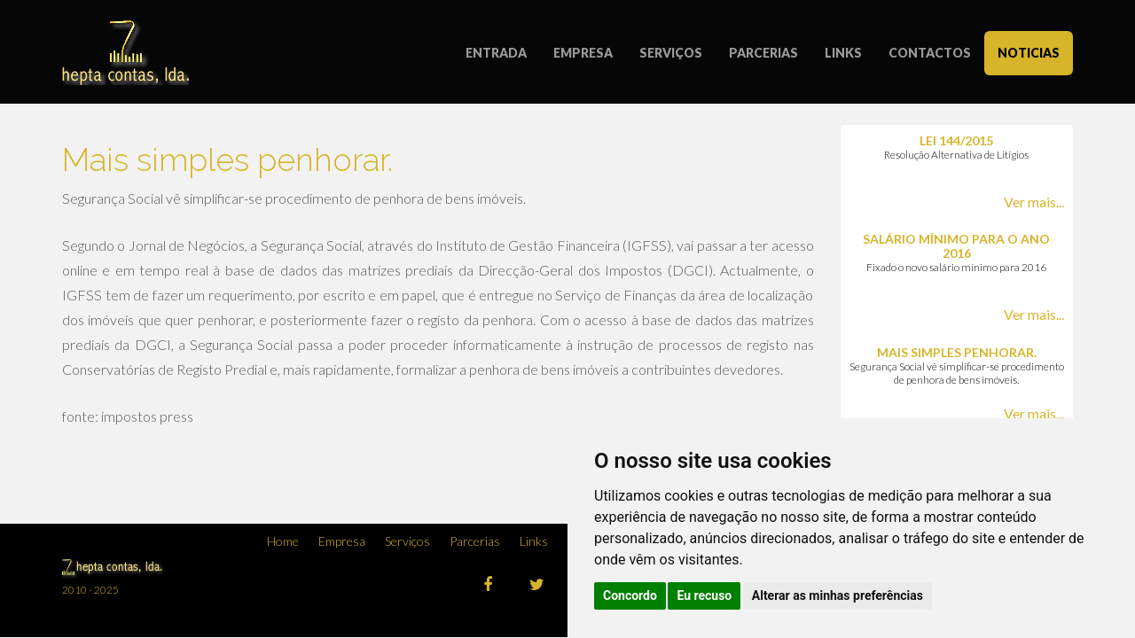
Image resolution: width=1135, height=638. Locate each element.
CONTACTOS (929, 52)
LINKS (843, 52)
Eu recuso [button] (704, 595)
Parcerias (475, 541)
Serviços (407, 541)
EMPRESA (583, 52)
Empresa (341, 541)
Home (283, 541)
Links (534, 541)
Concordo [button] (630, 595)
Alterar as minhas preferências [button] (837, 595)
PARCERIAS (763, 52)
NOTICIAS (1029, 52)
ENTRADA (496, 52)
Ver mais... (1034, 201)
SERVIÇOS (670, 52)
